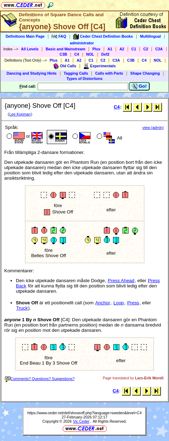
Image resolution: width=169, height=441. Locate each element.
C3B (63, 54)
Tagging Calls (76, 73)
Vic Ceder (81, 421)
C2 (145, 49)
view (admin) (153, 127)
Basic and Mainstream (66, 49)
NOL (90, 54)
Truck (22, 308)
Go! (139, 86)
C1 (133, 49)
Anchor (102, 302)
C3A (159, 49)
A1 (109, 49)
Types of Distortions (84, 78)
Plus (96, 49)
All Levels (30, 49)
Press (133, 302)
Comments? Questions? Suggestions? (40, 379)
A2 (121, 49)
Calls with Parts (109, 73)
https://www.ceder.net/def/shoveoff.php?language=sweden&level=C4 (84, 413)
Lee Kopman (19, 114)
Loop (118, 302)
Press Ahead (121, 280)
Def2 (105, 54)
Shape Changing (145, 73)
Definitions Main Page (25, 36)
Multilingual (150, 36)
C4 (76, 54)
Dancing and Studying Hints (32, 73)
